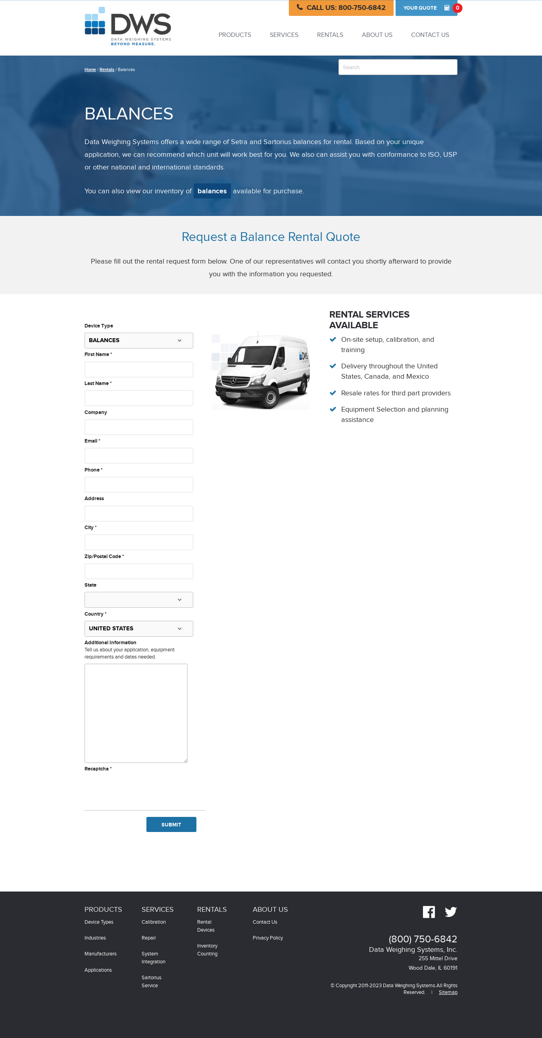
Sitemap (448, 993)
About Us (377, 35)
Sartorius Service (151, 982)
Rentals (330, 35)
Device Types (99, 922)
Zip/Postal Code (104, 556)
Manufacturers (101, 954)
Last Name (98, 383)
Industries (95, 938)
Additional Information (110, 642)
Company (96, 412)
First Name (98, 354)
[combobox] (397, 67)
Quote (430, 8)
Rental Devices (206, 926)
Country (96, 614)
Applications (98, 970)
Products (235, 35)
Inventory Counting (207, 950)
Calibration (154, 922)
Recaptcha (98, 769)
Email (92, 441)
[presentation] (145, 788)
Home (90, 69)
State (90, 585)
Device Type (99, 326)
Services (284, 35)
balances (212, 191)
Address (94, 498)
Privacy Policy (268, 938)
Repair (149, 938)
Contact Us (430, 35)
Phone (94, 470)
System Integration (153, 958)
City (91, 527)
